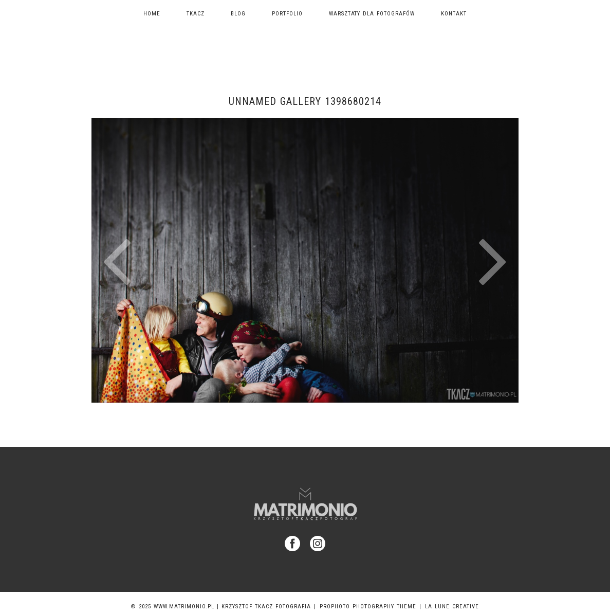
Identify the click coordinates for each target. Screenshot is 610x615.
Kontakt (454, 13)
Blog (238, 13)
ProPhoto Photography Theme (368, 606)
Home (151, 13)
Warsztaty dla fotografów (372, 13)
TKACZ (196, 13)
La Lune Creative (452, 606)
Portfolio (287, 13)
